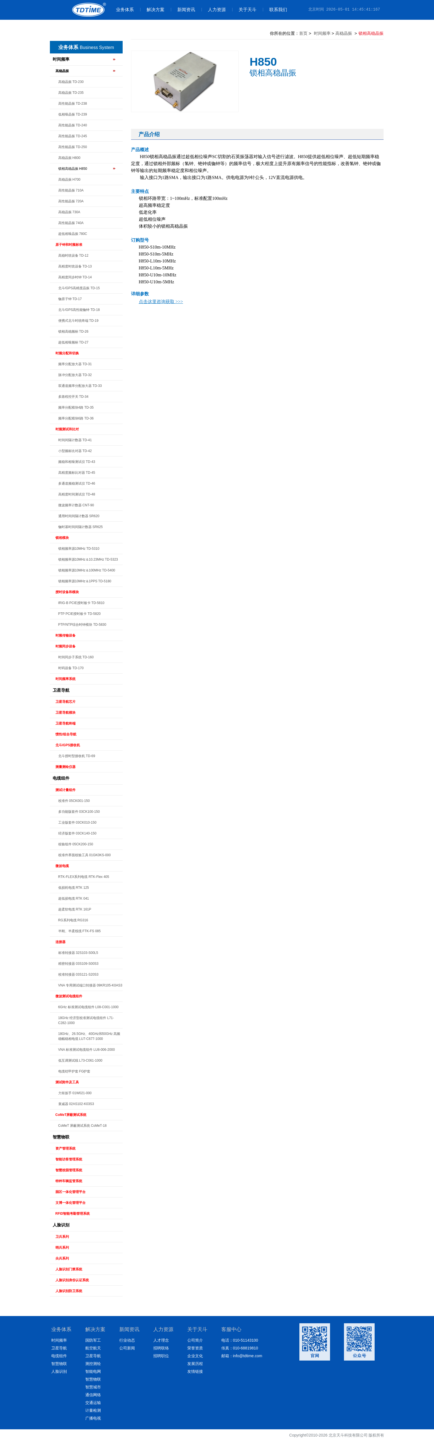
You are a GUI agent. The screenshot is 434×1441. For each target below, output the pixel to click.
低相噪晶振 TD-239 (72, 114)
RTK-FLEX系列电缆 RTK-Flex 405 (83, 877)
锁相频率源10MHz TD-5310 (79, 549)
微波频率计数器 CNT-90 (76, 505)
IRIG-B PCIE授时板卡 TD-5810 (81, 603)
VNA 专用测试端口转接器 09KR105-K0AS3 (90, 985)
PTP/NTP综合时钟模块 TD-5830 (82, 625)
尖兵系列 (62, 1258)
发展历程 (195, 1363)
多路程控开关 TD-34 (73, 397)
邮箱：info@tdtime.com (241, 1356)
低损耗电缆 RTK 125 (73, 888)
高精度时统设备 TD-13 (75, 266)
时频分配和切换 (67, 353)
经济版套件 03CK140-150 (77, 833)
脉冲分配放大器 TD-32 (75, 375)
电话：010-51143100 (239, 1340)
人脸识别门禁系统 (68, 1269)
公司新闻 (127, 1348)
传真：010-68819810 (239, 1348)
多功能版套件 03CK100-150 (79, 812)
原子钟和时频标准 (68, 245)
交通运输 (93, 1402)
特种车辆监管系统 (68, 1181)
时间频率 (61, 59)
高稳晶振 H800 (69, 158)
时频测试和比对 (67, 429)
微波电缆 (62, 866)
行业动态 (127, 1340)
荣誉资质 (195, 1348)
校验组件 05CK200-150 (75, 844)
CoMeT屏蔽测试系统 (71, 1115)
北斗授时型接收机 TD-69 (76, 756)
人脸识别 (61, 1224)
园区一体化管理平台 (70, 1192)
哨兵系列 (62, 1247)
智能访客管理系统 (68, 1159)
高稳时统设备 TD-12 (73, 255)
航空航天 (93, 1348)
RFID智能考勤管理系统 (72, 1214)
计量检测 (93, 1410)
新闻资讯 (183, 9)
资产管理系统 (65, 1148)
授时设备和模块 (67, 592)
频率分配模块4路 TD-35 (76, 407)
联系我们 (275, 9)
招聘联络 (161, 1348)
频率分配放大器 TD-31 (75, 364)
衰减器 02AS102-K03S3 (76, 1104)
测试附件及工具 (67, 1082)
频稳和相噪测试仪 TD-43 (76, 462)
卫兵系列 (62, 1237)
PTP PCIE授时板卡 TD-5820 (79, 614)
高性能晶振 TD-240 (72, 125)
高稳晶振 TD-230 (71, 82)
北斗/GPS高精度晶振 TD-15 (79, 288)
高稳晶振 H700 (69, 179)
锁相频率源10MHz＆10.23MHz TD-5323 (88, 559)
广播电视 (93, 1418)
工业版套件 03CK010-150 (77, 822)
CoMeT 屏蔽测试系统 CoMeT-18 (82, 1126)
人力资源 (214, 9)
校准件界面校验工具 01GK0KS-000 (84, 855)
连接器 (60, 942)
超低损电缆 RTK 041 (73, 898)
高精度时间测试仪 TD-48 (76, 494)
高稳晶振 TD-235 (71, 93)
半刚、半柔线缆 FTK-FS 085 (79, 931)
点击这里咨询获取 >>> (161, 301)
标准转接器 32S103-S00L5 (78, 953)
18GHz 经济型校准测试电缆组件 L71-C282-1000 (86, 1020)
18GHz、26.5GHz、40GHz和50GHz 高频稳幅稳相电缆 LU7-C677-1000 (89, 1036)
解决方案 (152, 9)
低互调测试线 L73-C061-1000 (80, 1060)
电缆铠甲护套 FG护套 (74, 1071)
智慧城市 (93, 1387)
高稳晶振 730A (69, 212)
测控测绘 (93, 1363)
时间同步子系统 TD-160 (76, 657)
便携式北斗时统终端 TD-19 (78, 321)
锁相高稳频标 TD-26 (73, 331)
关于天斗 (244, 9)
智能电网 (93, 1371)
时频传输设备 (65, 635)
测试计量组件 (65, 790)
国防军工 (93, 1340)
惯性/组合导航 (65, 734)
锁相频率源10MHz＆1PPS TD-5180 (84, 581)
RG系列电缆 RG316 (73, 920)
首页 (303, 33)
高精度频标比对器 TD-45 (76, 473)
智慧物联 (61, 1137)
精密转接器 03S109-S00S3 (78, 964)
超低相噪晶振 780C (72, 234)
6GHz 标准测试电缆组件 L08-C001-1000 (88, 1007)
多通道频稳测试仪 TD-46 (76, 483)
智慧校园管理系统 (68, 1170)
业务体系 (125, 9)
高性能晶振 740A (71, 223)
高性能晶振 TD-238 (72, 103)
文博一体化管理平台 (70, 1203)
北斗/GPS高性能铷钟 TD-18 (79, 310)
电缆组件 (61, 778)
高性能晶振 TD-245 (72, 136)
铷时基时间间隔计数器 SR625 (80, 527)
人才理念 (161, 1340)
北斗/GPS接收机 (67, 745)
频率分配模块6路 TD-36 (76, 418)
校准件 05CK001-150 (74, 801)
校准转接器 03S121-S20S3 (78, 974)
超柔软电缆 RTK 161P (74, 909)
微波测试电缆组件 (68, 996)
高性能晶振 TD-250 (72, 147)
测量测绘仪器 (65, 767)
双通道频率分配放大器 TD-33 (80, 386)
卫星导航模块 (65, 713)
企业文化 (195, 1356)
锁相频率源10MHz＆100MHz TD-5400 (86, 570)
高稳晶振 (62, 71)
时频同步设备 (65, 646)
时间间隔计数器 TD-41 (75, 440)
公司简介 (195, 1340)
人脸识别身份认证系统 (72, 1280)
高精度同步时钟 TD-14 (75, 277)
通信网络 (93, 1395)
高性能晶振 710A (71, 190)
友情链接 (195, 1371)
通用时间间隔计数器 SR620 (79, 516)
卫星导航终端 (65, 723)
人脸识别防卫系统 (68, 1291)
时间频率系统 (65, 679)
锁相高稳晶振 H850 (72, 169)
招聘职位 (161, 1356)
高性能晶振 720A (71, 201)
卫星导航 (61, 690)
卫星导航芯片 (65, 702)
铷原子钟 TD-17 (70, 299)
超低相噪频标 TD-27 (73, 342)
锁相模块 (62, 538)
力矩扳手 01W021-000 (75, 1093)
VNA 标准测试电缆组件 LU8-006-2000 (86, 1050)
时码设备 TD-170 (71, 668)
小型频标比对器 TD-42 (75, 451)
